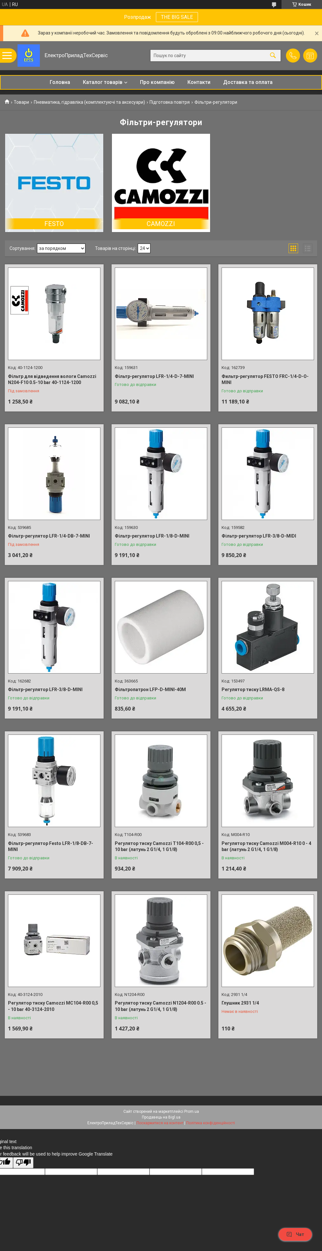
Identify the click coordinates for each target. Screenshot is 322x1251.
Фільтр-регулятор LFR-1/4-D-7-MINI (154, 376)
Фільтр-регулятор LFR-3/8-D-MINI (45, 689)
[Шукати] (273, 56)
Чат (295, 1234)
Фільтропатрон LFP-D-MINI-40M (150, 689)
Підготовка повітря (170, 102)
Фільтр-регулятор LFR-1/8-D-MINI (152, 536)
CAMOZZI (161, 224)
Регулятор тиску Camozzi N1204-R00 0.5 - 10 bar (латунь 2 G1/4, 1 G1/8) (160, 1006)
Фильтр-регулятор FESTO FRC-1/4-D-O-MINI (265, 379)
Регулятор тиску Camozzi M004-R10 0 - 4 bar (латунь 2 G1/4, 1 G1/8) (266, 846)
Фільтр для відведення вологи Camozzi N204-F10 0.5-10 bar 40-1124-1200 (52, 379)
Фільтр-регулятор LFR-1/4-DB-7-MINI (49, 536)
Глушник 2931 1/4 (240, 1003)
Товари (21, 102)
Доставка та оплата (248, 82)
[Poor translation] (23, 1162)
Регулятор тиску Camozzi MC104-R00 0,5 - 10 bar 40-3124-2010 (53, 1006)
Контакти (198, 82)
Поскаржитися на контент (159, 1123)
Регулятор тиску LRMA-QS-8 (253, 689)
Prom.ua (191, 1111)
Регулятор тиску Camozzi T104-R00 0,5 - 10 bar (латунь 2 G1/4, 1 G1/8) (159, 846)
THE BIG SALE (177, 17)
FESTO (54, 224)
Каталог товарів (102, 82)
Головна (60, 82)
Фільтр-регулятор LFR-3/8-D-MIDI (259, 536)
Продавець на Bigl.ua (161, 1117)
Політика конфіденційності (210, 1123)
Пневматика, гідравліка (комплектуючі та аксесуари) (89, 102)
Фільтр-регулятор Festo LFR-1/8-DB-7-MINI (50, 846)
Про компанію (157, 82)
